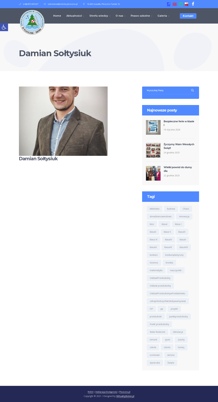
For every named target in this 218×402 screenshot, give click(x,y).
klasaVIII (184, 247)
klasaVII (168, 247)
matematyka (156, 270)
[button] (4, 27)
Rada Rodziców (157, 331)
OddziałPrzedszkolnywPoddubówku (167, 293)
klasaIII (181, 231)
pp (162, 308)
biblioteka (154, 208)
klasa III (153, 239)
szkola (153, 347)
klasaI (164, 224)
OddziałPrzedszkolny (160, 278)
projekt (174, 308)
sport (167, 339)
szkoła (167, 347)
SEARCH (192, 90)
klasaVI (153, 247)
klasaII (153, 231)
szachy (181, 339)
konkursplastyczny (174, 254)
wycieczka (155, 362)
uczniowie (155, 355)
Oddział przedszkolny (160, 285)
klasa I (178, 224)
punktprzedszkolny (178, 316)
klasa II (167, 231)
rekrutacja (178, 331)
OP (151, 308)
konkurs (154, 254)
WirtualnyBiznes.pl (125, 396)
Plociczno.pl (124, 391)
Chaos (186, 208)
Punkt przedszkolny (159, 324)
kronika (169, 262)
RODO (90, 391)
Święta (171, 362)
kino (152, 224)
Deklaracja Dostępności (106, 391)
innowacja (184, 216)
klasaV (183, 239)
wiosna (170, 355)
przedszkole (156, 316)
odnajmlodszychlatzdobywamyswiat (168, 301)
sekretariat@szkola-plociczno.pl (63, 4)
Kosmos (154, 262)
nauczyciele (176, 270)
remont (153, 339)
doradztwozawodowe (161, 216)
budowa (171, 208)
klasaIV (168, 239)
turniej (181, 347)
